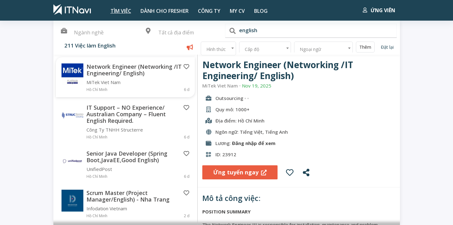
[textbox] (180, 32)
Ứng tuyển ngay (240, 172)
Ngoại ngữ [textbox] (310, 49)
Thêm (365, 47)
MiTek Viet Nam (220, 86)
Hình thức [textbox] (216, 49)
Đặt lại (387, 47)
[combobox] (180, 33)
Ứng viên (379, 10)
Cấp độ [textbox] (252, 49)
